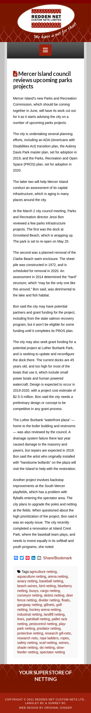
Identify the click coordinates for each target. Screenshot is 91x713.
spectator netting (52, 652)
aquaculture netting (31, 576)
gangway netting (29, 605)
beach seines (27, 586)
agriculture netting (43, 572)
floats (65, 600)
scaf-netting (48, 643)
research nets (27, 638)
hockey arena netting (45, 610)
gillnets (49, 605)
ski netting (47, 647)
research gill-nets (58, 633)
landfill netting (54, 614)
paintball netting (38, 619)
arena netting (58, 576)
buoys (33, 591)
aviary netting (27, 581)
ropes (65, 638)
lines (20, 619)
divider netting (49, 600)
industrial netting (29, 614)
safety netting (27, 643)
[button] (45, 50)
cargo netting (50, 591)
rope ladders (49, 638)
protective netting (30, 633)
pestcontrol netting (43, 624)
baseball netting (51, 581)
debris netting (54, 595)
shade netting (27, 647)
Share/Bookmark (57, 558)
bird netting (47, 586)
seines (63, 643)
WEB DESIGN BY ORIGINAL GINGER (45, 707)
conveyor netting (29, 595)
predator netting (49, 628)
